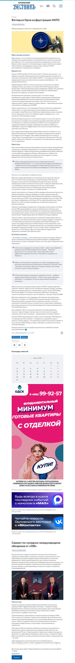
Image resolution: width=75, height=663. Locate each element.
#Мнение (24, 337)
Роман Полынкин (21, 333)
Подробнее (16, 653)
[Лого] (24, 6)
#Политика (15, 337)
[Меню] (60, 6)
